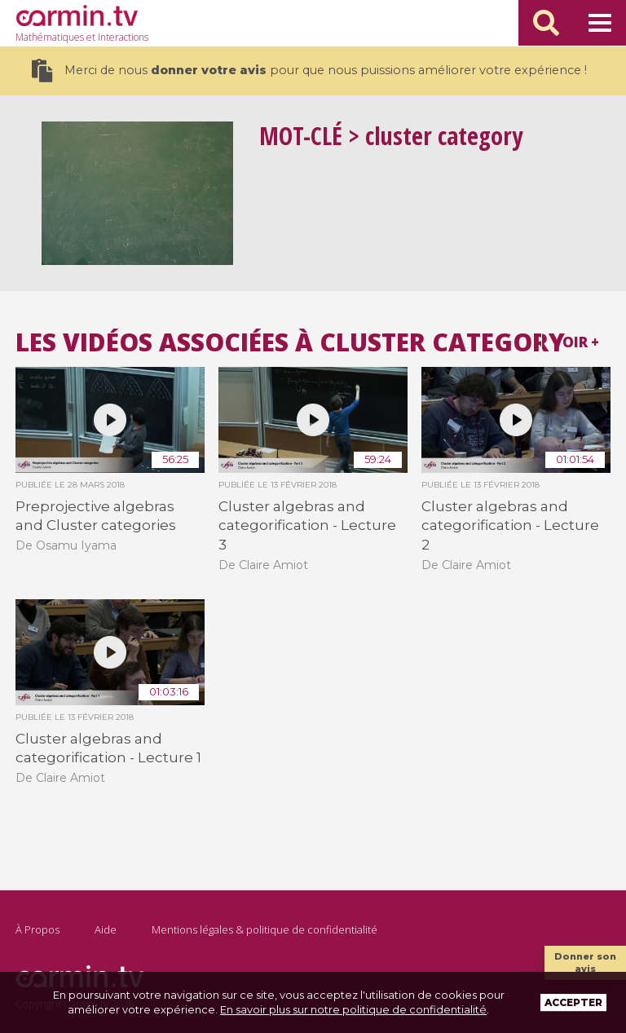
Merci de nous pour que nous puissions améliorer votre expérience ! (309, 70)
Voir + (576, 342)
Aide (106, 929)
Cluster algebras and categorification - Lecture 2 (510, 525)
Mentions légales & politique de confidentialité (264, 929)
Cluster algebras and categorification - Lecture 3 (307, 525)
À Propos (37, 929)
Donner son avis (585, 962)
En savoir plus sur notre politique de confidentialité (353, 1009)
